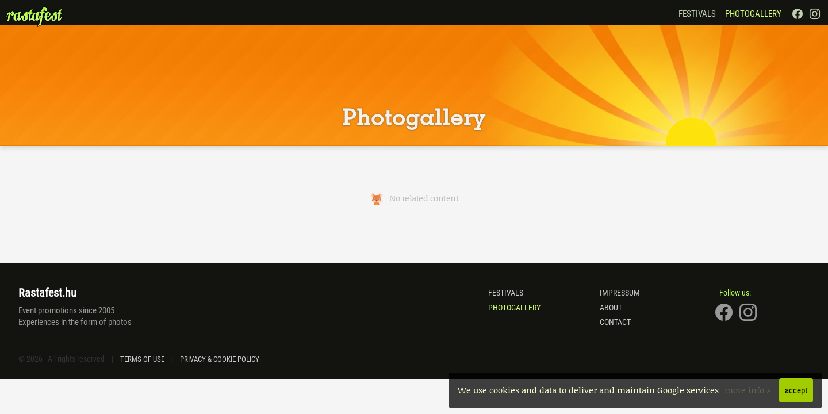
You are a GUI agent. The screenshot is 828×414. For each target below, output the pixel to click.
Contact (615, 322)
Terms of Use (142, 359)
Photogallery (753, 14)
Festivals (697, 14)
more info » (748, 390)
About (611, 307)
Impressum (620, 292)
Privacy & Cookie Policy (219, 359)
